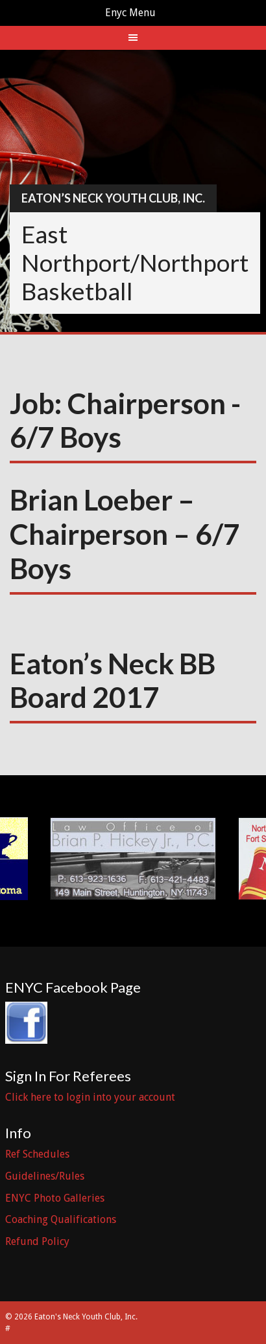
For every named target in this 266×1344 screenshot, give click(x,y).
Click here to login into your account (90, 1097)
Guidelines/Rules (44, 1176)
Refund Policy (37, 1241)
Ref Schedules (37, 1154)
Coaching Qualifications (60, 1219)
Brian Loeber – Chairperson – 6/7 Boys (125, 534)
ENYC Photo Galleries (54, 1198)
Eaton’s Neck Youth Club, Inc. (113, 198)
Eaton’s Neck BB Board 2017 (112, 680)
